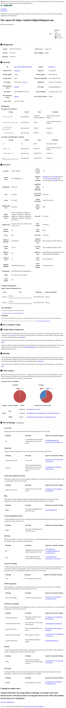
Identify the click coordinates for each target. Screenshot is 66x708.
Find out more (4, 702)
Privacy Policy (28, 706)
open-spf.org (22, 337)
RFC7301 (49, 178)
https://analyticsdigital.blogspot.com (23, 66)
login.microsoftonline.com (51, 640)
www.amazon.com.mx (50, 598)
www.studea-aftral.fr (41, 413)
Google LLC (17, 70)
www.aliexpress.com (50, 683)
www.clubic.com (49, 558)
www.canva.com (59, 660)
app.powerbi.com (49, 628)
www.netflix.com (58, 617)
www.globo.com (49, 490)
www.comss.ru (48, 596)
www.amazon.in (57, 596)
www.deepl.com (49, 461)
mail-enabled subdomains (29, 347)
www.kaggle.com (30, 413)
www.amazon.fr (49, 635)
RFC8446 (45, 176)
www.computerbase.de (50, 556)
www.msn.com (49, 662)
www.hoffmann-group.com (53, 413)
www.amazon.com (49, 660)
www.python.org (30, 409)
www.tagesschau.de (50, 553)
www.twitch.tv (48, 442)
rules (13, 335)
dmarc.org (40, 361)
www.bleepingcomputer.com (52, 551)
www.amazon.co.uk (50, 634)
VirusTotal (24, 82)
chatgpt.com (59, 623)
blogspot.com (52, 66)
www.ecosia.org (49, 459)
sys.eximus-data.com (50, 467)
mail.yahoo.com (58, 628)
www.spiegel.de (58, 489)
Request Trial (11, 702)
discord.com (48, 630)
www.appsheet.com (50, 549)
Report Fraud (4, 10)
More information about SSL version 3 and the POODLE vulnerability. (13, 313)
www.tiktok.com (49, 617)
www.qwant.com (49, 489)
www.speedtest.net (58, 459)
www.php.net (57, 558)
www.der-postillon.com (32, 417)
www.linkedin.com (57, 442)
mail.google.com (49, 618)
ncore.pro (37, 409)
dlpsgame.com (42, 417)
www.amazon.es (49, 681)
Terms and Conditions (38, 706)
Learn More (3, 9)
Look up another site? (8, 24)
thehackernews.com (51, 417)
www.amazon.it (59, 634)
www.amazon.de (58, 681)
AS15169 (16, 87)
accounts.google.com (50, 623)
